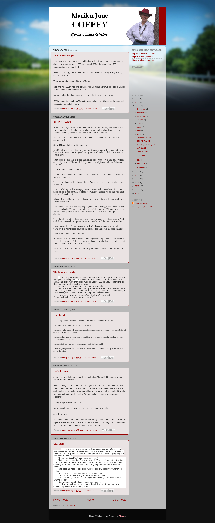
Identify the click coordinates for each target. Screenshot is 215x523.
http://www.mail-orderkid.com (144, 53)
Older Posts (119, 499)
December (141, 109)
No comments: (92, 108)
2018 (137, 106)
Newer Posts (60, 499)
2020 (137, 99)
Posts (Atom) (70, 505)
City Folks (58, 443)
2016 (137, 175)
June (139, 127)
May (139, 131)
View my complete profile (142, 207)
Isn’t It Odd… (61, 315)
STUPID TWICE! (62, 122)
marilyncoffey (141, 203)
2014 (137, 182)
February (141, 163)
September (142, 116)
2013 (137, 186)
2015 (137, 179)
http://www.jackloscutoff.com (143, 60)
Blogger (122, 516)
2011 (137, 193)
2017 (137, 172)
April (139, 134)
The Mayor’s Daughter (65, 272)
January (140, 167)
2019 (137, 102)
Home (90, 499)
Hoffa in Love (60, 371)
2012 (137, 190)
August (140, 120)
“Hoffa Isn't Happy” (64, 55)
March (140, 160)
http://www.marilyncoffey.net (143, 57)
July (139, 123)
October (140, 113)
